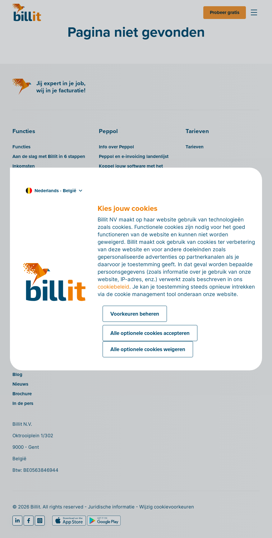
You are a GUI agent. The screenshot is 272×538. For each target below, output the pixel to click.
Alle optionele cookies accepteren (150, 333)
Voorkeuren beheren (134, 314)
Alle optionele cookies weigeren (147, 349)
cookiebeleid (113, 287)
